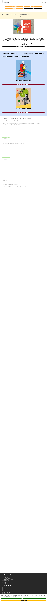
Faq (4, 590)
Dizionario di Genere (7, 38)
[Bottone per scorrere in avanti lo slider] (45, 36)
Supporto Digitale (14, 6)
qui (33, 595)
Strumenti (14, 8)
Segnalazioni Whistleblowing (7, 593)
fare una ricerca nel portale (15, 16)
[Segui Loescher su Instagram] (5, 585)
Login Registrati (32, 6)
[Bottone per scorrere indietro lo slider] (1, 36)
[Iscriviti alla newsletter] (11, 585)
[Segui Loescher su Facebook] (3, 585)
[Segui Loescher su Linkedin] (7, 585)
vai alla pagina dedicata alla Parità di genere (23, 46)
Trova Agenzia (5, 588)
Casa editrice (5, 587)
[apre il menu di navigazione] (45, 2)
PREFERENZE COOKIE (23, 600)
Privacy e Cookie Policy (7, 592)
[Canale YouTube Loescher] (9, 585)
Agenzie (33, 8)
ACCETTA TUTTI (23, 598)
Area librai (5, 589)
